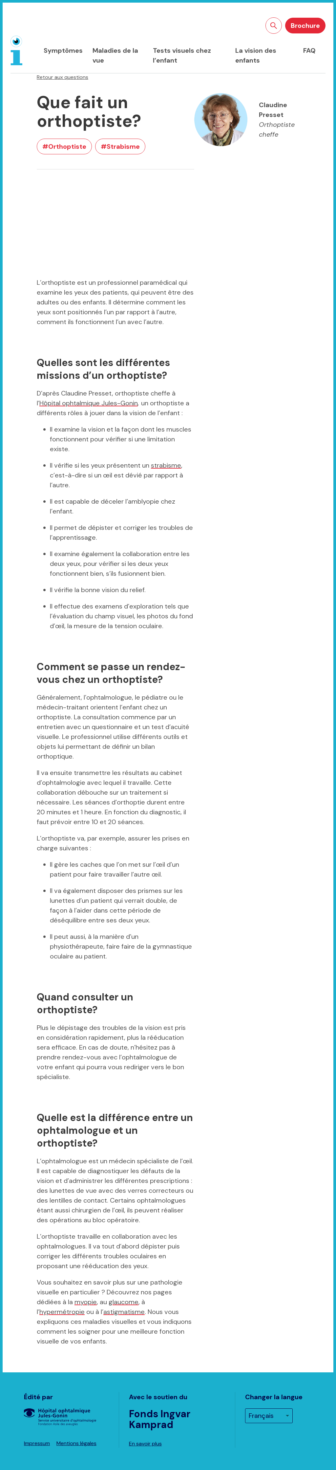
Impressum (37, 1443)
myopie (85, 1302)
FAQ (309, 50)
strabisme (166, 465)
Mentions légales (76, 1443)
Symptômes (63, 50)
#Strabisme (120, 146)
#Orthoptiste (64, 146)
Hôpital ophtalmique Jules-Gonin (88, 403)
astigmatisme (124, 1311)
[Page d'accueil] (16, 50)
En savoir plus (145, 1443)
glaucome (123, 1302)
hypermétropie (62, 1311)
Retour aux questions (62, 77)
